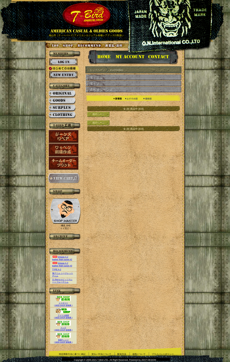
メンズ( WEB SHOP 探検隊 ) (63, 327)
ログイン (63, 62)
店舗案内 (68, 45)
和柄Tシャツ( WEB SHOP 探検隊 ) (63, 340)
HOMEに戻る (100, 57)
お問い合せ (162, 57)
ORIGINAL (62, 93)
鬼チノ (94, 83)
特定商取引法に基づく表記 (72, 354)
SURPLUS (62, 107)
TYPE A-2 (56, 269)
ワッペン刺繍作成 (64, 150)
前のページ (98, 114)
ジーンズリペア (64, 136)
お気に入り (90, 45)
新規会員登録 (63, 75)
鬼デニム (96, 77)
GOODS (62, 100)
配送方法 (121, 354)
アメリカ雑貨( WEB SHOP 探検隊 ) (63, 315)
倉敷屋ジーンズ (101, 89)
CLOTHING (62, 115)
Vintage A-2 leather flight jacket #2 (62, 258)
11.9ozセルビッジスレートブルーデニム (62, 280)
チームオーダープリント (64, 163)
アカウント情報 (129, 57)
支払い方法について (101, 354)
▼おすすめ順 (131, 98)
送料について (139, 354)
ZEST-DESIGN (148, 360)
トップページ (52, 45)
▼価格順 (147, 98)
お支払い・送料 (114, 45)
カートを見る (63, 178)
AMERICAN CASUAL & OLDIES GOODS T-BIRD (86, 18)
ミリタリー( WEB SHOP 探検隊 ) (63, 303)
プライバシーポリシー (163, 354)
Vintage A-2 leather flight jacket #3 (62, 264)
